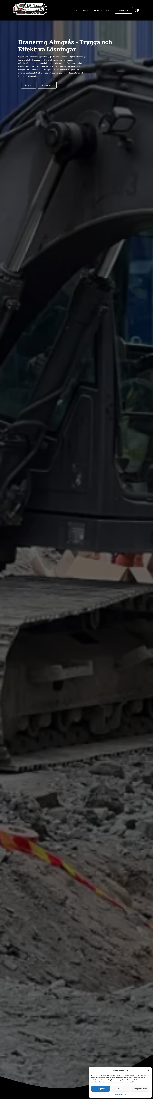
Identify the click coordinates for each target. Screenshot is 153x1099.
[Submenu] (138, 10)
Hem (78, 10)
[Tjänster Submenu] (101, 10)
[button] (148, 1070)
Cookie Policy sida (120, 1094)
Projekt (86, 10)
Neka (120, 1089)
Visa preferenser (140, 1089)
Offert (107, 10)
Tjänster (96, 10)
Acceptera (101, 1089)
